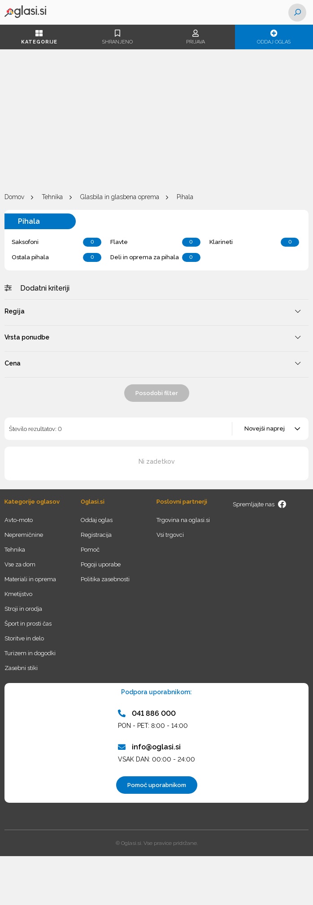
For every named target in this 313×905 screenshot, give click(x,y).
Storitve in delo (24, 638)
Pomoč (90, 549)
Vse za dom (19, 564)
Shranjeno (117, 37)
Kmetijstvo (18, 594)
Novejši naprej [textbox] (264, 428)
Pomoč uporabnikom (156, 785)
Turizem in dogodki (30, 653)
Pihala (185, 196)
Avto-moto (18, 520)
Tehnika (52, 196)
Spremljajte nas (260, 504)
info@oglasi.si (149, 747)
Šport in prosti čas (28, 623)
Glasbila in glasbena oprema (119, 196)
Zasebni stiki (21, 668)
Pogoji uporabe (101, 564)
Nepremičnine (23, 534)
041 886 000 (147, 713)
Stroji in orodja (23, 608)
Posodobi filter (156, 393)
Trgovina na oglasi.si (183, 520)
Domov (14, 196)
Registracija (96, 534)
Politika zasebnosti (105, 579)
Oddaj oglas (274, 37)
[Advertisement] (156, 121)
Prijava (195, 37)
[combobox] (271, 429)
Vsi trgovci (170, 534)
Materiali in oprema (30, 579)
